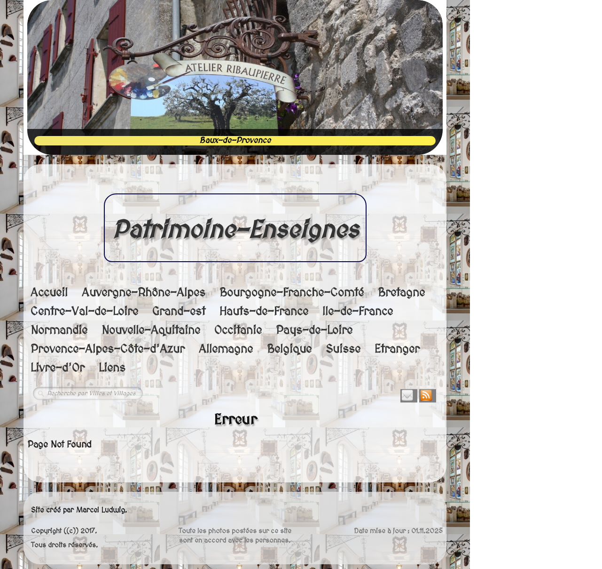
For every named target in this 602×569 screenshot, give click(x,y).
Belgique (289, 349)
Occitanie (238, 330)
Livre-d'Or (58, 368)
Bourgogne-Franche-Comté (291, 293)
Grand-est (178, 312)
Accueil (49, 293)
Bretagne (401, 293)
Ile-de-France (357, 312)
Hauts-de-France (263, 312)
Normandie (59, 330)
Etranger (397, 349)
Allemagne (226, 349)
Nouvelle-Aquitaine (151, 330)
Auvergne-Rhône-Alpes (143, 293)
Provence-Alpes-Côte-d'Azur (108, 349)
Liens (112, 368)
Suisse (343, 349)
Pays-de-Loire (314, 330)
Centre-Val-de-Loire (84, 312)
